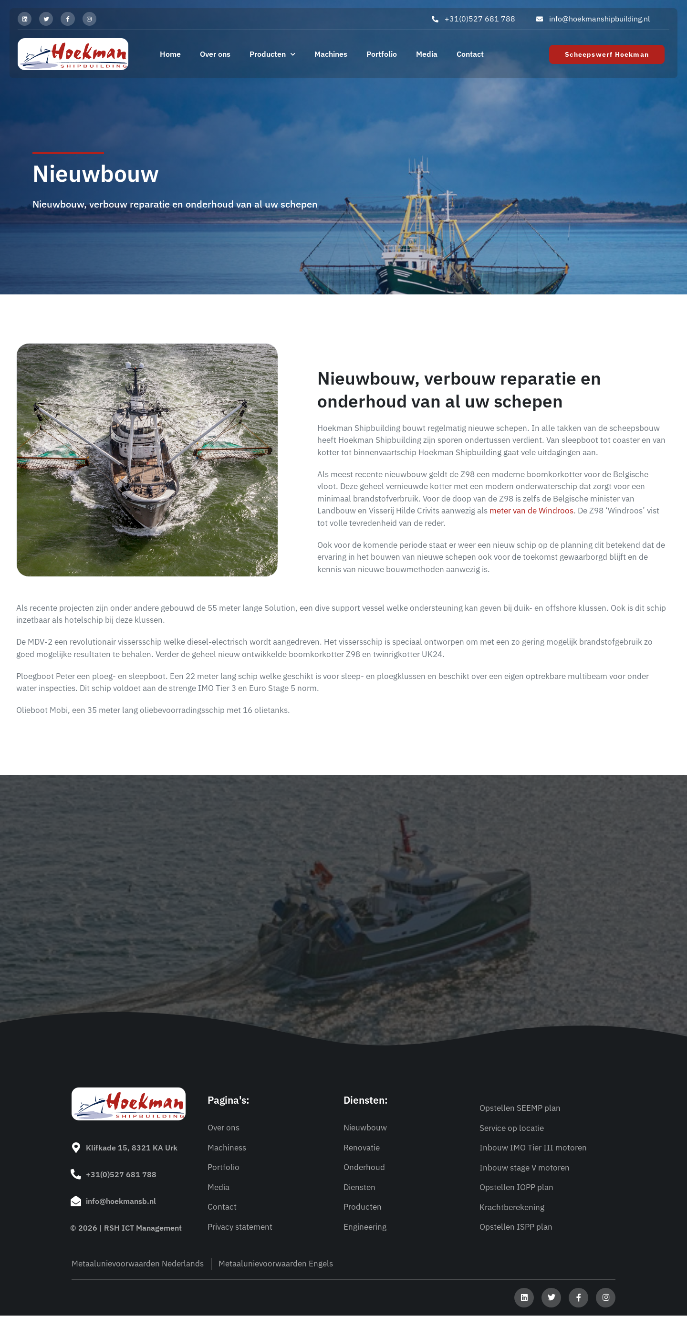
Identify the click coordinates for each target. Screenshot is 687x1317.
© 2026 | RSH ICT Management (126, 1227)
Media (426, 56)
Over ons (215, 56)
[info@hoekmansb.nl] (75, 1201)
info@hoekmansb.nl (120, 1201)
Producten (272, 56)
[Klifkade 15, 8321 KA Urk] (75, 1150)
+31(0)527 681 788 (120, 1176)
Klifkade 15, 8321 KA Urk (131, 1150)
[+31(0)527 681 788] (75, 1175)
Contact (470, 56)
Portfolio (381, 56)
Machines (330, 56)
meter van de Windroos (531, 513)
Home (170, 56)
